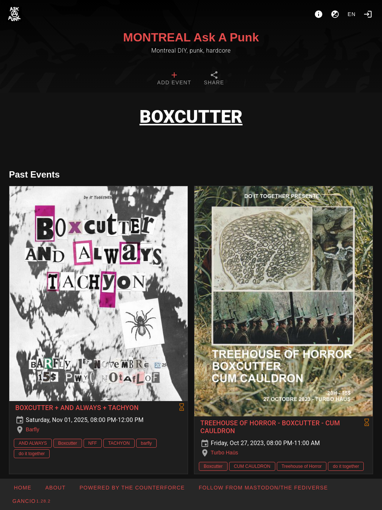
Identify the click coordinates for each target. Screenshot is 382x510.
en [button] (352, 14)
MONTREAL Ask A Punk (191, 37)
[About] (318, 14)
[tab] (174, 79)
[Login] (368, 14)
